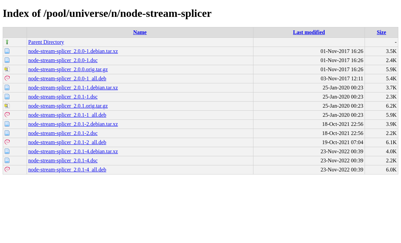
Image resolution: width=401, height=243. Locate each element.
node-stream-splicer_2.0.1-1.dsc (63, 97)
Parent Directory (46, 42)
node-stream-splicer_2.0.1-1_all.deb (67, 115)
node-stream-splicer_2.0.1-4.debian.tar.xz (73, 151)
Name (140, 32)
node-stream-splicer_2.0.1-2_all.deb (67, 142)
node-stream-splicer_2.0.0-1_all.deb (67, 78)
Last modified (309, 32)
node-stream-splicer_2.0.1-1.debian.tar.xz (73, 87)
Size (381, 32)
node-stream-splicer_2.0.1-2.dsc (63, 133)
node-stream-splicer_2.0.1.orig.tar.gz (68, 106)
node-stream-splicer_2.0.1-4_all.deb (67, 169)
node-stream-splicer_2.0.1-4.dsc (63, 160)
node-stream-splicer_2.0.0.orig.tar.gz (68, 69)
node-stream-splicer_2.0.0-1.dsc (63, 60)
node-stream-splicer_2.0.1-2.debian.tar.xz (73, 124)
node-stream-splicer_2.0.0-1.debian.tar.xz (73, 51)
